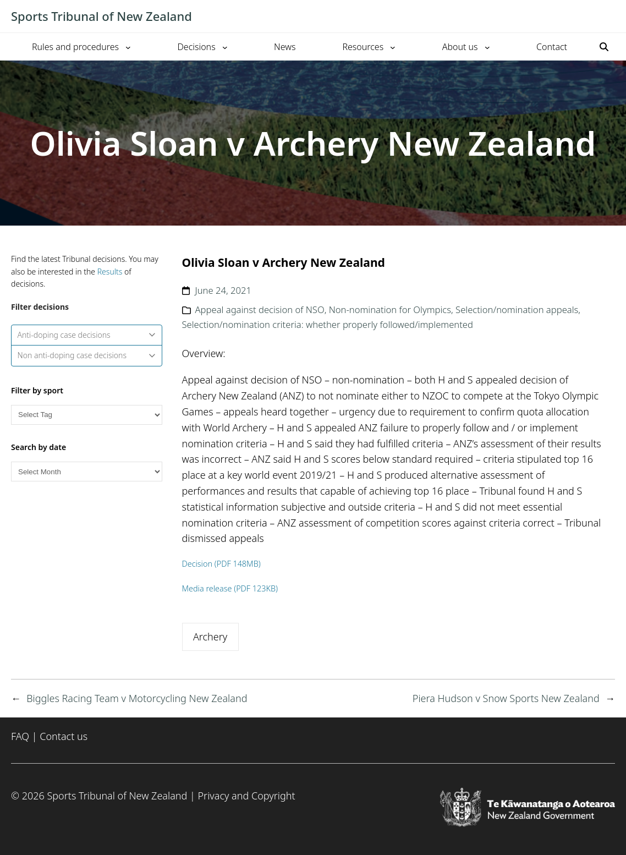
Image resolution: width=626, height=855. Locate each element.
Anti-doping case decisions (87, 335)
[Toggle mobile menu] (609, 16)
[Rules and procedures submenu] (128, 47)
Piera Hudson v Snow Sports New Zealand (506, 698)
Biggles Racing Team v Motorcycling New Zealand (136, 698)
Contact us (63, 736)
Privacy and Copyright (246, 795)
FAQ (20, 736)
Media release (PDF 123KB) (230, 588)
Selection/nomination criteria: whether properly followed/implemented (327, 324)
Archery (210, 636)
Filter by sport (37, 390)
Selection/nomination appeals (516, 309)
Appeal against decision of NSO (260, 309)
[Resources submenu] (393, 47)
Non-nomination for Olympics (390, 309)
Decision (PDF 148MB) (221, 563)
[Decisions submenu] (225, 47)
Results (110, 271)
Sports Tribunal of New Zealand (101, 16)
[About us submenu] (487, 47)
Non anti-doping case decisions (87, 355)
